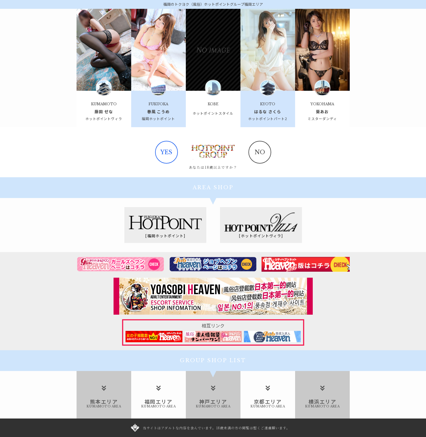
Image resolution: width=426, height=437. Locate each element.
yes (166, 152)
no (260, 152)
